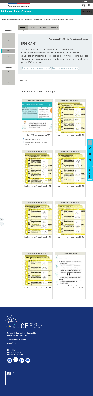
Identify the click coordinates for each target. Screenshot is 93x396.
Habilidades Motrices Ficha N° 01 (70, 135)
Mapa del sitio (12, 350)
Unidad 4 (54, 28)
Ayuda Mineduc (12, 343)
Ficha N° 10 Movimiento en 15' (37, 135)
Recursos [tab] (24, 80)
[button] (83, 4)
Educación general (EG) (15, 19)
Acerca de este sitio (14, 352)
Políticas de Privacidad (15, 354)
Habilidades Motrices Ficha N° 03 (70, 186)
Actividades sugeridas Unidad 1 (70, 288)
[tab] (83, 4)
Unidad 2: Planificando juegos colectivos (65, 68)
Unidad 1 (23, 28)
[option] (90, 148)
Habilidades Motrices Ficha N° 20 (37, 288)
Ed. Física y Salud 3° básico (16, 11)
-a (2, 223)
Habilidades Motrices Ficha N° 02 (37, 186)
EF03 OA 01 (69, 19)
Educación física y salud (33, 19)
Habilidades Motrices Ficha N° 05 (70, 237)
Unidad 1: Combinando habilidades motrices (36, 68)
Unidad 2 (33, 28)
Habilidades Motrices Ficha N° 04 (37, 237)
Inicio (4, 19)
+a (2, 219)
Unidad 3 (43, 28)
